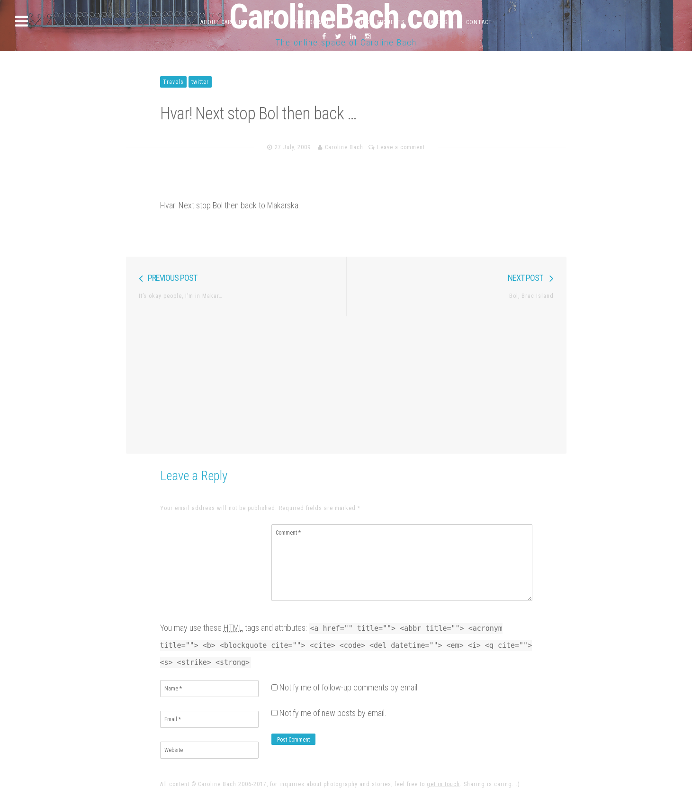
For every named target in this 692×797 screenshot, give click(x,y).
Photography (314, 22)
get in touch (443, 784)
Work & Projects (379, 22)
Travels (435, 22)
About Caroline (224, 22)
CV (270, 22)
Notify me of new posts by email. (332, 713)
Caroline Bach (344, 147)
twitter (200, 82)
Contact (479, 22)
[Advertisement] (346, 382)
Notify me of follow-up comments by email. (349, 687)
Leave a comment (401, 147)
